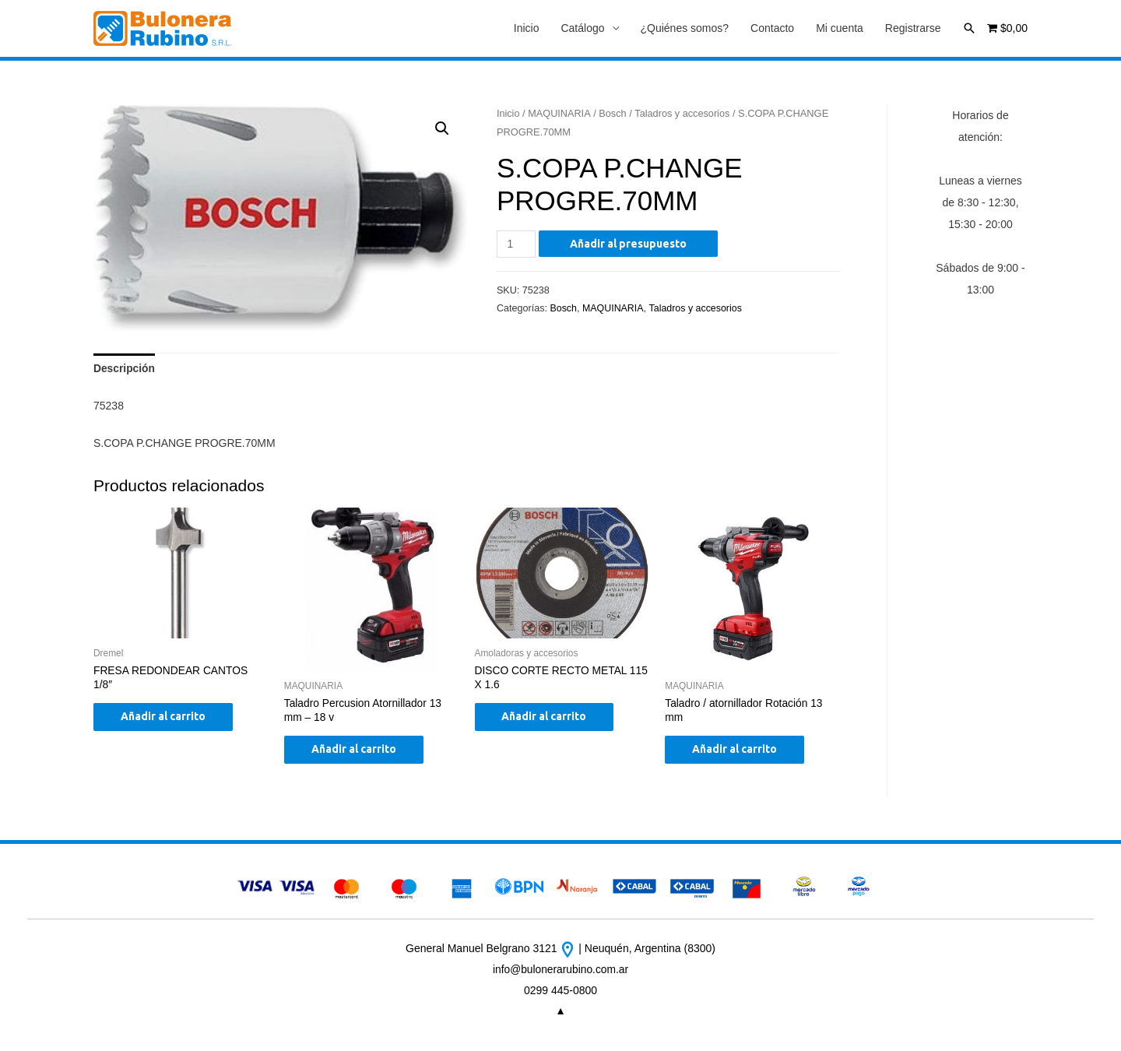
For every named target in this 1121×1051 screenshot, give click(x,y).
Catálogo (582, 29)
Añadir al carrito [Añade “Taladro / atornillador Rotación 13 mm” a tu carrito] (738, 752)
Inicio (526, 29)
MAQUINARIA (560, 113)
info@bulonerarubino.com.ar (561, 971)
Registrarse (913, 29)
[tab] (124, 369)
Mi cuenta (839, 29)
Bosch (613, 113)
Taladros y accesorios (684, 113)
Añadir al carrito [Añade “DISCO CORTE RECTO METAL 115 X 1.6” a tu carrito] (548, 719)
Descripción (124, 370)
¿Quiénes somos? (685, 29)
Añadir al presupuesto (629, 243)
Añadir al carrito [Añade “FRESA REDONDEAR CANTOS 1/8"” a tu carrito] (167, 719)
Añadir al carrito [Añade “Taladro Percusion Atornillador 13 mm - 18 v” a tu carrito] (357, 752)
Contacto (772, 29)
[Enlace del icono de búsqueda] (969, 28)
